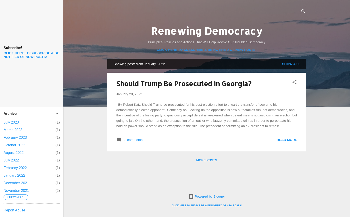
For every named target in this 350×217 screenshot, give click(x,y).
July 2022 (11, 160)
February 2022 (15, 168)
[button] (294, 82)
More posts (206, 160)
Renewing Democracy (206, 31)
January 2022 (14, 175)
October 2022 (14, 145)
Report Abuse (14, 210)
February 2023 (15, 137)
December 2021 (16, 183)
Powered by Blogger (206, 196)
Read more (287, 140)
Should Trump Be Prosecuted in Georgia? (183, 83)
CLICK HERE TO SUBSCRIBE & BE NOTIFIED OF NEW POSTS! (206, 50)
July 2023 (11, 122)
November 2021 (16, 190)
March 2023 (13, 130)
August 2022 (14, 153)
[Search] (303, 12)
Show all (291, 64)
